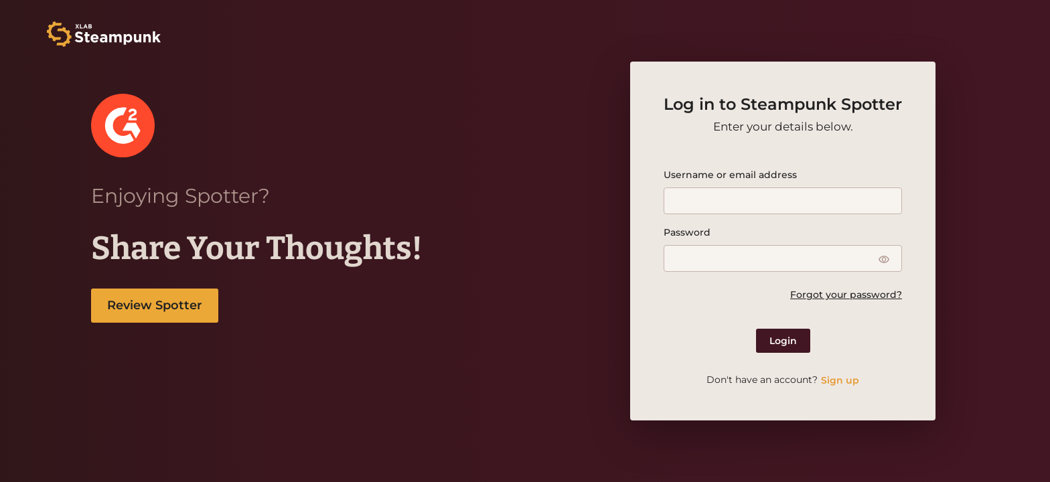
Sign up (840, 380)
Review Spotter (154, 305)
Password (687, 232)
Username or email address (730, 175)
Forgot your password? (846, 295)
